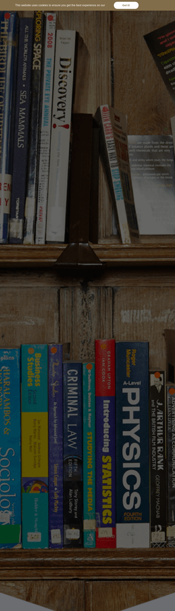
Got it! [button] (126, 5)
